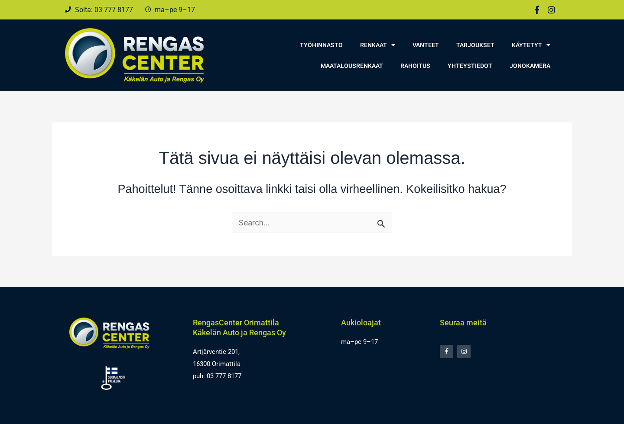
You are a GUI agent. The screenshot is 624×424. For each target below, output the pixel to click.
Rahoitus (415, 65)
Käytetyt (531, 45)
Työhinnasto (321, 45)
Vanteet (426, 45)
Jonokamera (530, 65)
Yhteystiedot (470, 65)
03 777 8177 (224, 376)
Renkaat (377, 45)
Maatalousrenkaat (352, 65)
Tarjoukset (475, 45)
